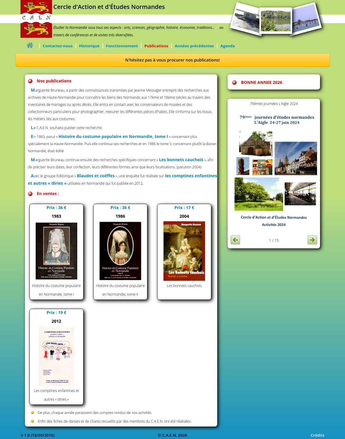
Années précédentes (194, 45)
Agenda (227, 45)
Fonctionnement (122, 45)
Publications (156, 45)
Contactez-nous (58, 45)
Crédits (317, 435)
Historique (89, 45)
